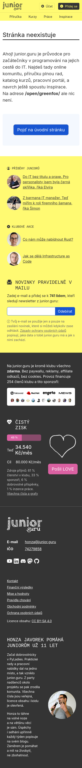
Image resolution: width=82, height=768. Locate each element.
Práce (48, 16)
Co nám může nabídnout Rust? (48, 239)
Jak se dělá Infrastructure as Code (46, 259)
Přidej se (68, 6)
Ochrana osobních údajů (24, 613)
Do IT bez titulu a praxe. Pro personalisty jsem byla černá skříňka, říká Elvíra (46, 181)
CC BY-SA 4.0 (42, 621)
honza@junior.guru (40, 542)
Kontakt (12, 581)
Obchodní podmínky (21, 606)
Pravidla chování (19, 600)
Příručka (16, 16)
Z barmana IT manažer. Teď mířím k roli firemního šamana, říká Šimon (47, 203)
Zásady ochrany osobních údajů (43, 330)
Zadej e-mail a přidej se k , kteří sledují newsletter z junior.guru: (41, 298)
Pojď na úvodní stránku (41, 129)
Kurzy (32, 16)
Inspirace (66, 16)
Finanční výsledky (20, 587)
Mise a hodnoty (18, 594)
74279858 (33, 549)
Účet (47, 6)
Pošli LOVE (63, 469)
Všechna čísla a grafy (22, 493)
